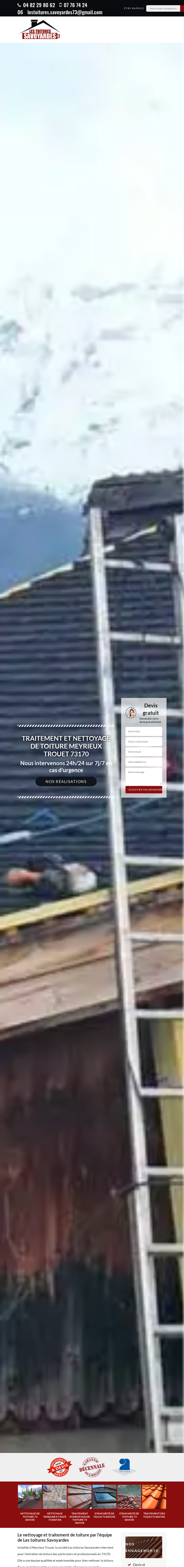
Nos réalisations (66, 781)
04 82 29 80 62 (36, 5)
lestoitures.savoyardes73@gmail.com (64, 12)
